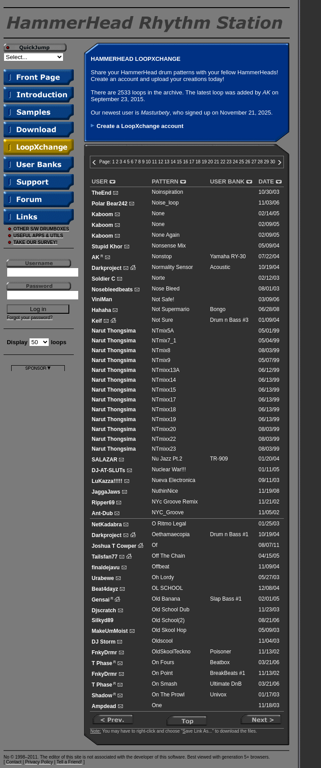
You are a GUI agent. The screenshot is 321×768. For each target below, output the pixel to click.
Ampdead (104, 706)
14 (173, 161)
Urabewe (103, 578)
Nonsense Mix (169, 246)
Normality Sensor (172, 267)
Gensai (101, 600)
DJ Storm (103, 642)
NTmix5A (163, 331)
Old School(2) (168, 620)
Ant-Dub (102, 513)
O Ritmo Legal (169, 524)
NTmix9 (161, 360)
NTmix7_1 (164, 340)
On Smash (164, 684)
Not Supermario (171, 309)
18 (197, 161)
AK (95, 257)
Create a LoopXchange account (140, 126)
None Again (166, 235)
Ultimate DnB (226, 684)
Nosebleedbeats (112, 289)
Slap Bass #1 (226, 599)
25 (241, 161)
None (158, 213)
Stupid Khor (107, 246)
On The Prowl (168, 694)
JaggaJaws (106, 492)
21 (216, 161)
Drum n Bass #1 (229, 534)
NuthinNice (165, 491)
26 (247, 161)
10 (148, 161)
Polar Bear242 (109, 204)
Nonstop (162, 256)
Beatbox (220, 662)
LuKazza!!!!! (107, 481)
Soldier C (103, 279)
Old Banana (166, 599)
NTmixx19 (164, 419)
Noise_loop (165, 203)
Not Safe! (163, 299)
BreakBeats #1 (227, 673)
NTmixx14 (164, 380)
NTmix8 (161, 350)
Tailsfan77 (105, 557)
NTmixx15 (164, 390)
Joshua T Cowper (114, 546)
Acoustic (220, 267)
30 (272, 161)
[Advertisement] (38, 505)
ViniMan (102, 299)
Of (155, 545)
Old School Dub (171, 609)
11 (154, 161)
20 (210, 161)
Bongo (218, 309)
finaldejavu (106, 567)
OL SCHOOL (167, 588)
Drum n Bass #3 (229, 320)
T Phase (102, 663)
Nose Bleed (166, 289)
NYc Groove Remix (175, 502)
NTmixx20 (164, 429)
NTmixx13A (166, 370)
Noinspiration (167, 192)
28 (260, 161)
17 (191, 161)
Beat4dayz (105, 589)
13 (167, 161)
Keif (97, 321)
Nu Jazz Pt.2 (167, 459)
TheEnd (101, 193)
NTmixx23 (164, 449)
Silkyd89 (103, 620)
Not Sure (162, 320)
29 (266, 161)
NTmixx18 (164, 409)
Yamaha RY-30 (228, 256)
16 (185, 161)
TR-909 (219, 459)
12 (160, 161)
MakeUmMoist (110, 631)
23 (229, 161)
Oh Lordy (163, 577)
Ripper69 (103, 502)
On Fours (163, 662)
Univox (218, 694)
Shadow (102, 695)
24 (235, 161)
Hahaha (101, 310)
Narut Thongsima (114, 331)
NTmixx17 (164, 400)
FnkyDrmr (104, 652)
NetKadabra (107, 524)
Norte (158, 278)
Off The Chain (168, 556)
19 (204, 161)
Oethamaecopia (171, 534)
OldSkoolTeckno (171, 652)
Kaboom (102, 214)
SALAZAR (104, 460)
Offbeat (160, 566)
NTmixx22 (164, 439)
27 (253, 161)
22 (222, 161)
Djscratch (104, 610)
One (157, 705)
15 (179, 161)
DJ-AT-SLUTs (108, 470)
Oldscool (162, 641)
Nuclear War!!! (169, 469)
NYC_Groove (168, 512)
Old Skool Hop (169, 630)
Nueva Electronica (173, 480)
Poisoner (220, 652)
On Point (162, 673)
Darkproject (107, 268)
